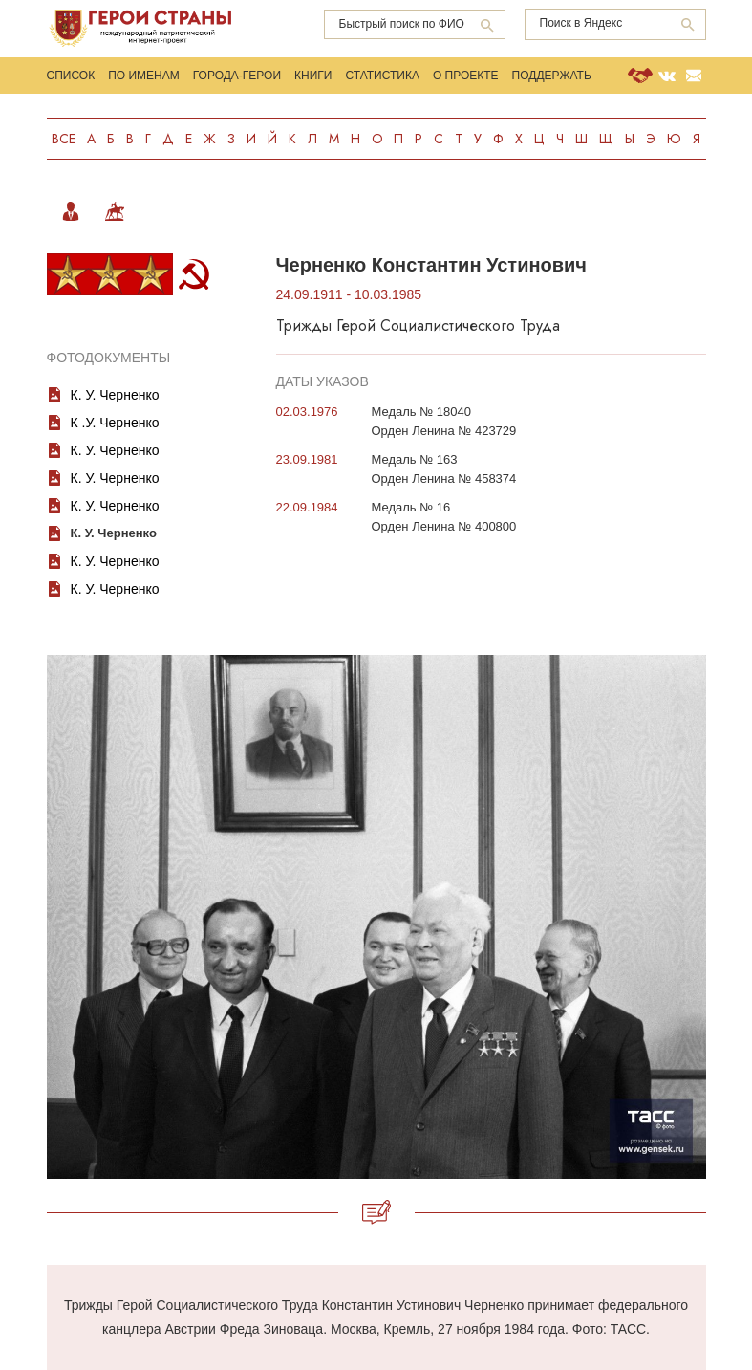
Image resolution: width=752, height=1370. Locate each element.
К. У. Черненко (115, 394)
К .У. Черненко (115, 422)
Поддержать (551, 75)
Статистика (382, 75)
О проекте (466, 75)
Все (63, 138)
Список (71, 75)
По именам (144, 75)
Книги (313, 75)
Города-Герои (237, 75)
